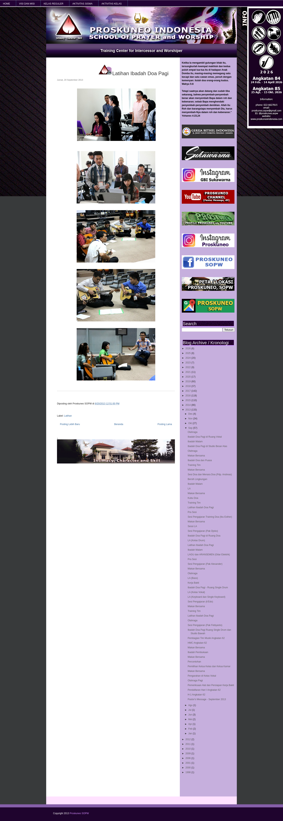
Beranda (118, 424)
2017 (188, 391)
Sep (190, 428)
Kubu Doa (193, 498)
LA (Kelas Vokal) (196, 592)
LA (189, 488)
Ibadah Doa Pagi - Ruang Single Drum (208, 587)
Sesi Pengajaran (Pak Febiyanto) (205, 625)
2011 (188, 744)
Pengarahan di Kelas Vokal (202, 675)
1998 (188, 772)
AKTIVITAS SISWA (82, 3)
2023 (188, 362)
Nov (190, 418)
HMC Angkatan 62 (197, 642)
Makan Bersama (196, 455)
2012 (188, 739)
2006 (188, 758)
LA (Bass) (193, 578)
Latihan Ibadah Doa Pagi (201, 507)
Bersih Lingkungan (197, 479)
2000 (188, 767)
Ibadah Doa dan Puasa (200, 460)
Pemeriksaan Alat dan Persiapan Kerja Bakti (211, 685)
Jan (190, 733)
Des (190, 413)
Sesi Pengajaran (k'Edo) (200, 601)
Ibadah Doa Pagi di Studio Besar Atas (207, 446)
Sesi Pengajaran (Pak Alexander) (205, 564)
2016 (188, 395)
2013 (188, 409)
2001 (188, 763)
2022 (188, 367)
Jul (190, 710)
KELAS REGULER (53, 3)
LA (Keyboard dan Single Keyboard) (206, 597)
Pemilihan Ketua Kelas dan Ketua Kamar (209, 666)
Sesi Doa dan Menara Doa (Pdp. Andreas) (210, 474)
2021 (188, 372)
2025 (188, 353)
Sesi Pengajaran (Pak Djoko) (203, 531)
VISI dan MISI (27, 3)
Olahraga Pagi (195, 680)
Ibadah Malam (195, 441)
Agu (190, 705)
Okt (190, 423)
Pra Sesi (192, 512)
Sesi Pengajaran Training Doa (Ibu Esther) (210, 516)
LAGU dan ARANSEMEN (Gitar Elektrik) (209, 554)
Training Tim (194, 465)
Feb (190, 728)
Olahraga (192, 432)
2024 (188, 358)
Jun (190, 714)
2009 (188, 753)
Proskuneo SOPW (79, 813)
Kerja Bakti (193, 582)
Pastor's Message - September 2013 (207, 699)
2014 (188, 405)
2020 (188, 376)
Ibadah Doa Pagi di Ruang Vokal (205, 436)
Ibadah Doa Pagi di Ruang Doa (204, 535)
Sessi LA (192, 526)
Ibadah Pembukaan (198, 652)
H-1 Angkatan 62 (196, 694)
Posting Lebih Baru (70, 424)
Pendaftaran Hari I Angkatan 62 (204, 690)
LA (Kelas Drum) (196, 540)
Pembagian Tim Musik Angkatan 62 (206, 638)
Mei (190, 719)
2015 (188, 400)
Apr (190, 724)
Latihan (68, 415)
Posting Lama (165, 424)
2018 (188, 386)
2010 (188, 748)
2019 (188, 381)
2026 (188, 348)
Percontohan (194, 661)
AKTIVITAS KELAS (111, 3)
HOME (6, 3)
